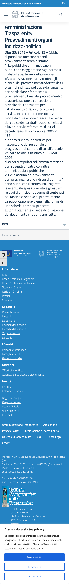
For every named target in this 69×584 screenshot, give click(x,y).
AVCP (40, 437)
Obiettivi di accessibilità (16, 437)
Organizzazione (11, 333)
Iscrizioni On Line (12, 291)
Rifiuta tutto (34, 576)
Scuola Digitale (10, 406)
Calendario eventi (12, 391)
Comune (7, 300)
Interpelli (7, 415)
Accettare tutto (34, 557)
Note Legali (55, 437)
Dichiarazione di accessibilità (41, 431)
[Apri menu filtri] (65, 224)
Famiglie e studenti (13, 354)
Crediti (6, 443)
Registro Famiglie (12, 398)
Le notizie (7, 387)
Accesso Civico (10, 411)
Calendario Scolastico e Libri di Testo (23, 374)
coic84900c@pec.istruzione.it (17, 471)
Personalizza (34, 567)
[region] (34, 554)
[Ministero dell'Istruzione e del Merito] (21, 3)
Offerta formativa (12, 370)
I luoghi (6, 316)
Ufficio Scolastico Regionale (18, 279)
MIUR (5, 274)
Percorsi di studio (12, 358)
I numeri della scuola (14, 325)
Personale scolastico (14, 350)
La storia (7, 337)
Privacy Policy (10, 431)
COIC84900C (33, 482)
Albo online (50, 425)
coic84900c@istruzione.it (49, 464)
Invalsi (6, 296)
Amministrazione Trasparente (20, 425)
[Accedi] (63, 4)
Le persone (8, 320)
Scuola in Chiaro (11, 287)
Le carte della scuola (14, 329)
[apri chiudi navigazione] (6, 15)
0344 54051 (20, 464)
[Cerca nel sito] (60, 14)
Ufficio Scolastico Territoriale (18, 283)
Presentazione (10, 312)
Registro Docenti (11, 402)
